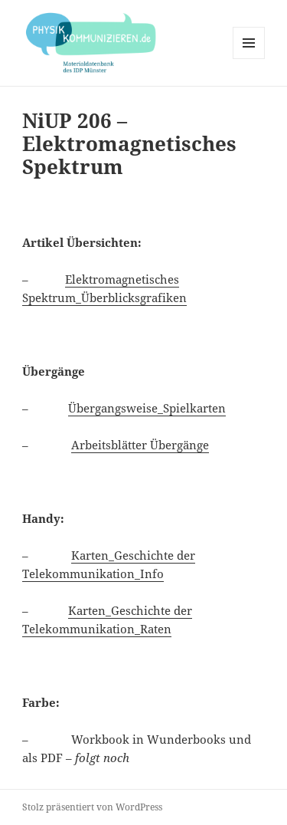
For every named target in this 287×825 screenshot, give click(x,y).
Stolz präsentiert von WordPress (92, 806)
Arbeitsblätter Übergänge (140, 444)
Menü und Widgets (249, 58)
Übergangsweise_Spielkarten (147, 408)
